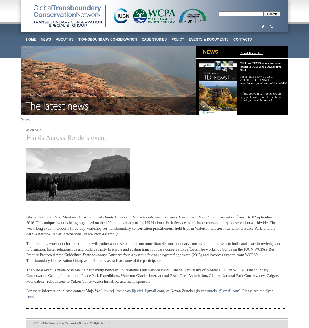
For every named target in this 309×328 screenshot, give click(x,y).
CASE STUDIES (154, 39)
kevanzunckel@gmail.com (218, 291)
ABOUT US (65, 39)
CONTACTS (242, 39)
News (46, 39)
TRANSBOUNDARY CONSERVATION (107, 39)
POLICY (177, 39)
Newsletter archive (251, 53)
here (29, 296)
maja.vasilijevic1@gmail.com (140, 291)
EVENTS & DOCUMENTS (209, 39)
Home (31, 39)
